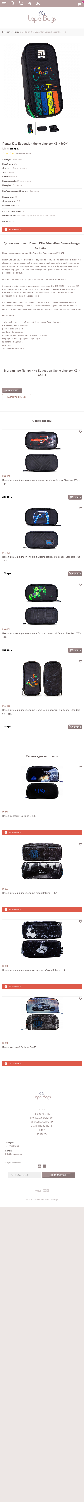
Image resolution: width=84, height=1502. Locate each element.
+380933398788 (12, 1146)
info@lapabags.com (14, 1154)
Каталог (6, 32)
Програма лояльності (41, 1118)
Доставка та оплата (42, 1122)
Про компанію (42, 1114)
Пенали (17, 32)
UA (38, 3)
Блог (42, 1130)
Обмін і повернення (42, 1126)
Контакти (42, 1134)
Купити (75, 497)
